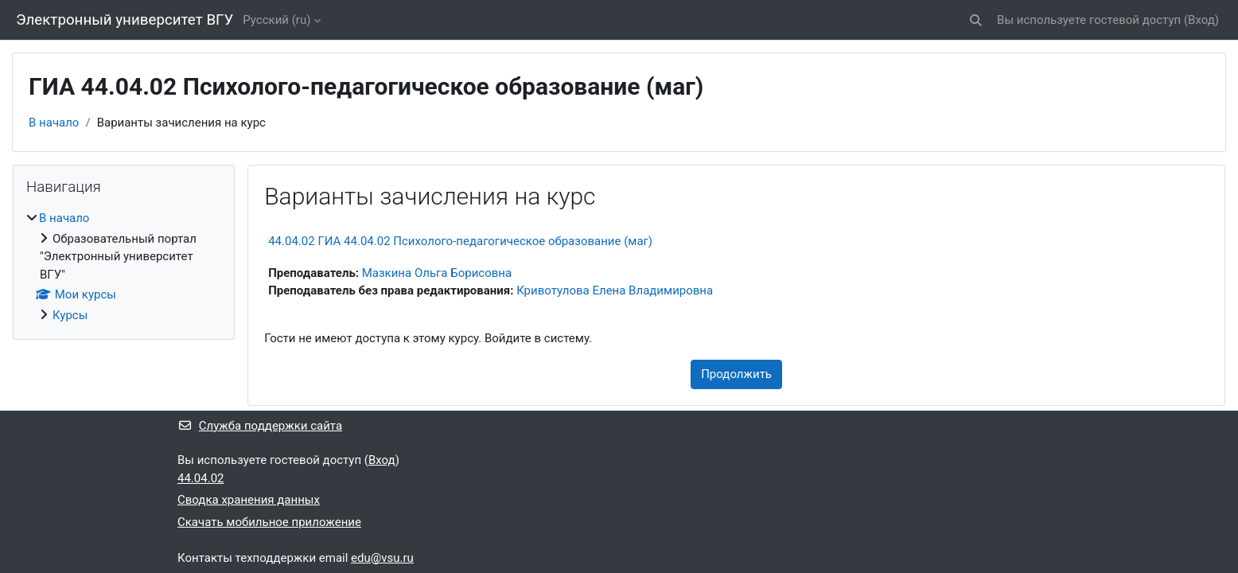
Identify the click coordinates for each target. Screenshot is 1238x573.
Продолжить (736, 374)
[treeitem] (123, 266)
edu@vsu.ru (382, 558)
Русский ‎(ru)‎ (276, 20)
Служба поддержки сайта (259, 426)
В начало (54, 122)
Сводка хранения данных (248, 500)
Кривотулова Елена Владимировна (614, 290)
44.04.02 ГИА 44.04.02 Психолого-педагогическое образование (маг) (460, 241)
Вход (1201, 20)
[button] (976, 20)
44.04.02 (200, 478)
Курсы (70, 315)
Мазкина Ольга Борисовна (437, 273)
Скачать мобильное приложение (269, 522)
